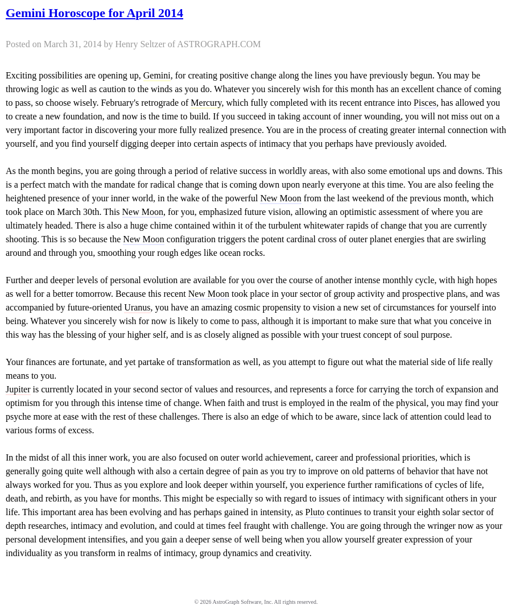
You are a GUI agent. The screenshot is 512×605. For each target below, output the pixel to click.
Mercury (206, 102)
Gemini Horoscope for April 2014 (94, 13)
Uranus (137, 307)
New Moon (280, 198)
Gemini (157, 75)
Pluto (315, 512)
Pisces (425, 102)
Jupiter (18, 389)
